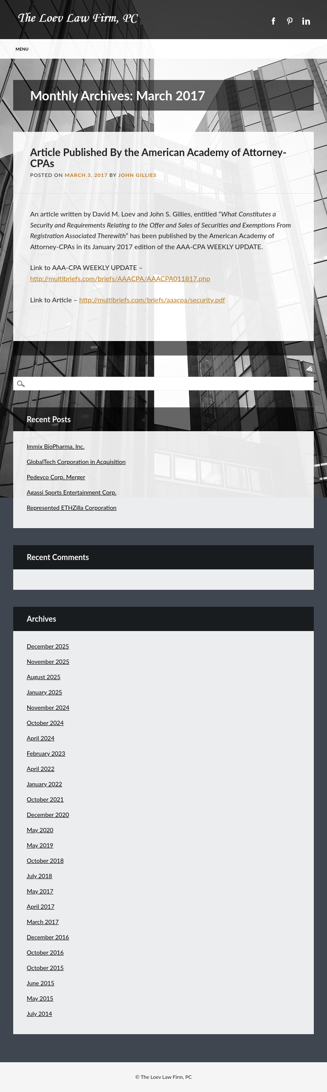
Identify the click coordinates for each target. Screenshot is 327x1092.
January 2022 (44, 784)
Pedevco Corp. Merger (56, 477)
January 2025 (44, 692)
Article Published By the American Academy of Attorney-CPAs (158, 157)
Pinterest (289, 21)
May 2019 (40, 845)
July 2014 (39, 1013)
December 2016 (48, 937)
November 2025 (48, 661)
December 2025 (48, 646)
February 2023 (46, 753)
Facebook (273, 21)
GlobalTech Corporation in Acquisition (76, 461)
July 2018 (39, 875)
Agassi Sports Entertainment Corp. (72, 492)
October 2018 (45, 860)
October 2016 (45, 952)
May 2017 (40, 891)
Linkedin (306, 21)
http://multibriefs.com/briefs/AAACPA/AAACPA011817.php (120, 278)
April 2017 (40, 906)
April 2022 (40, 768)
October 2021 (45, 799)
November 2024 (48, 707)
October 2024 (45, 722)
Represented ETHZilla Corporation (72, 507)
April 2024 (40, 738)
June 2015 (40, 983)
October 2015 (45, 967)
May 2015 (40, 998)
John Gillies (137, 175)
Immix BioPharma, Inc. (56, 446)
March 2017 (43, 921)
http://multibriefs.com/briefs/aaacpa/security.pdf (152, 300)
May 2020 (40, 829)
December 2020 (48, 814)
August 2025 (43, 676)
